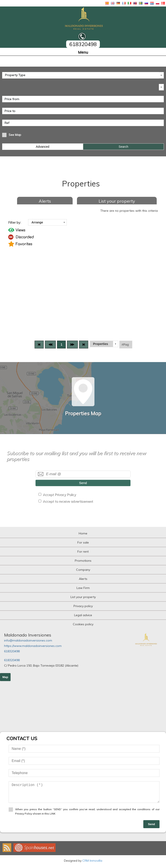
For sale (83, 542)
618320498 (12, 651)
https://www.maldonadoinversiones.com (33, 646)
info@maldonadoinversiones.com (28, 640)
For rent (83, 551)
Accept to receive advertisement (68, 501)
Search (123, 146)
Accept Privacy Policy (59, 494)
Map (5, 677)
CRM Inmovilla (92, 861)
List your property (117, 201)
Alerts (45, 201)
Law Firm (83, 588)
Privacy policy (83, 606)
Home (83, 533)
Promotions (83, 561)
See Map (15, 135)
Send (83, 483)
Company (83, 570)
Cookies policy (83, 624)
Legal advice (83, 615)
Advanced (42, 146)
